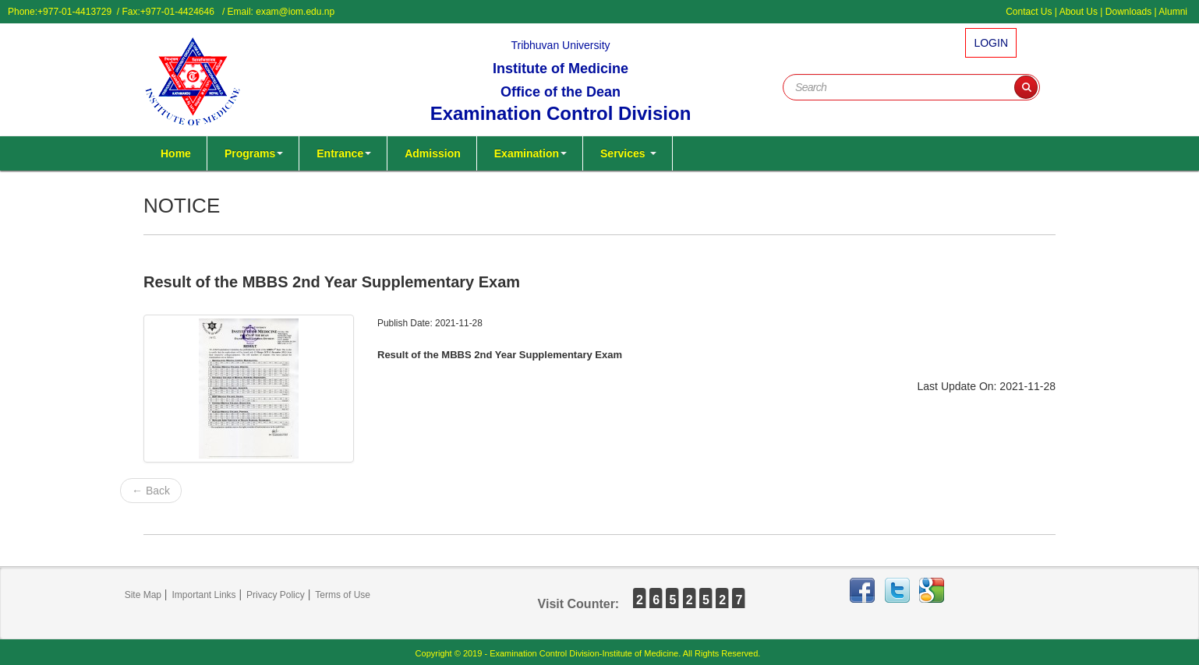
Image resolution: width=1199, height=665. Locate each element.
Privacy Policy (275, 594)
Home (176, 153)
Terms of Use (342, 594)
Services (628, 153)
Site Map (143, 594)
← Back (151, 490)
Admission (433, 153)
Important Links (204, 594)
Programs (254, 153)
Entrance (344, 153)
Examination (530, 153)
